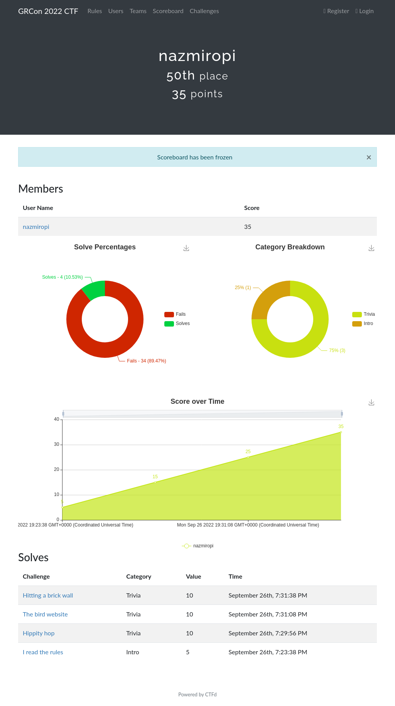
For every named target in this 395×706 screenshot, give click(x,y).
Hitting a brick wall (48, 595)
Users (115, 10)
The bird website (45, 614)
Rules (95, 10)
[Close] (368, 157)
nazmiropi (36, 226)
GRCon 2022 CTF (48, 10)
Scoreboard (168, 10)
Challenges (204, 10)
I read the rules (43, 651)
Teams (138, 10)
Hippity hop (38, 633)
